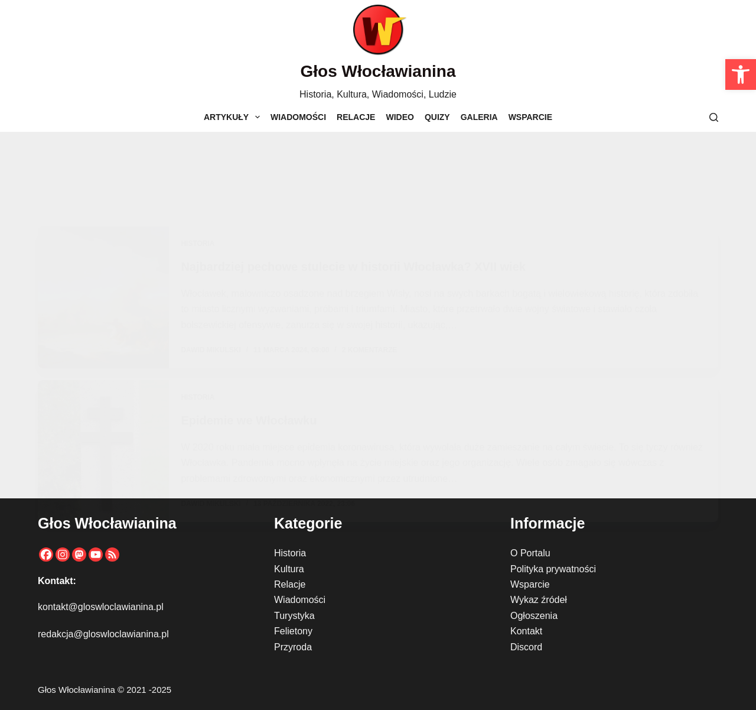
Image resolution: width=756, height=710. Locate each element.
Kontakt (526, 631)
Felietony (293, 631)
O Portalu (530, 553)
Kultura (289, 569)
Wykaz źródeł (538, 600)
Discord (526, 647)
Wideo (399, 117)
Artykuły (234, 117)
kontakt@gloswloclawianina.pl (101, 607)
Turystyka (294, 616)
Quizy (437, 117)
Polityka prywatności (553, 569)
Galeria (479, 117)
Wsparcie (530, 117)
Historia (290, 553)
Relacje (356, 117)
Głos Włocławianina (378, 71)
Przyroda (293, 647)
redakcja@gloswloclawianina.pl (103, 634)
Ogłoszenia (534, 616)
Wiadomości (298, 117)
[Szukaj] (713, 117)
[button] (740, 74)
